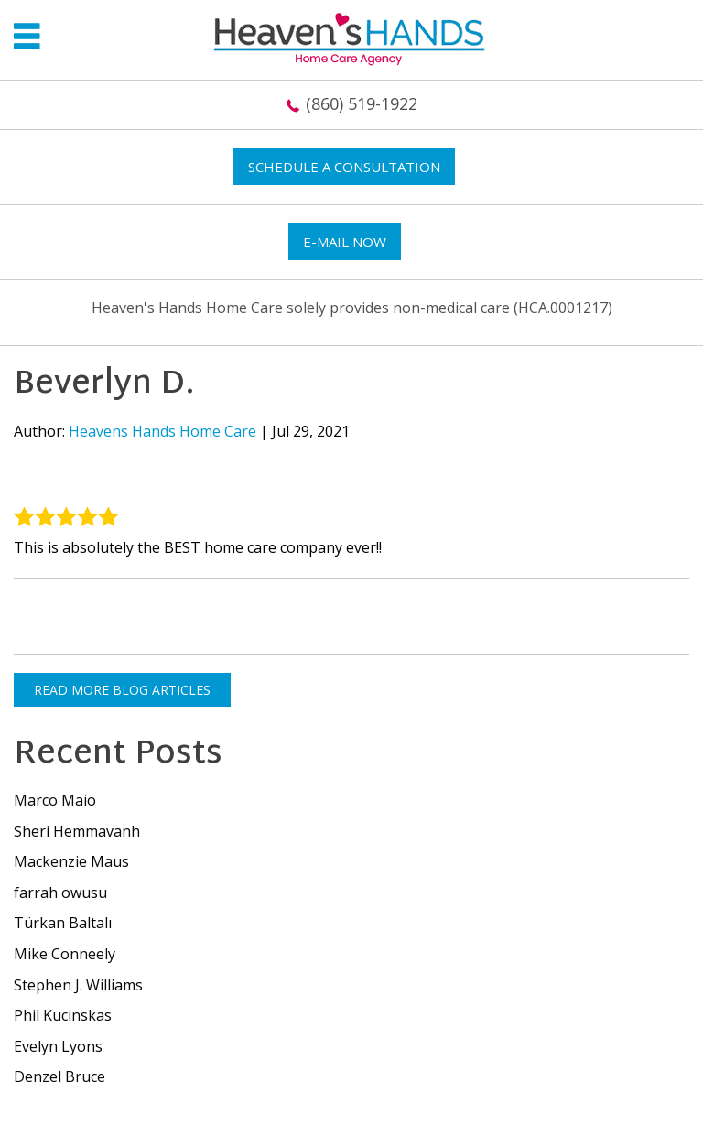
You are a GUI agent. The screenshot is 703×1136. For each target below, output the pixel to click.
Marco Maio (55, 800)
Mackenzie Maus (71, 861)
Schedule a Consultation (344, 166)
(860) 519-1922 (361, 103)
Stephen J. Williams (78, 985)
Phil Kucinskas (63, 1015)
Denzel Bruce (59, 1076)
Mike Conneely (64, 954)
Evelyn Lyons (58, 1046)
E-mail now (344, 242)
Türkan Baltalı (63, 923)
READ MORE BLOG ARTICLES (122, 689)
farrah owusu (60, 892)
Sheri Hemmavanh (77, 831)
